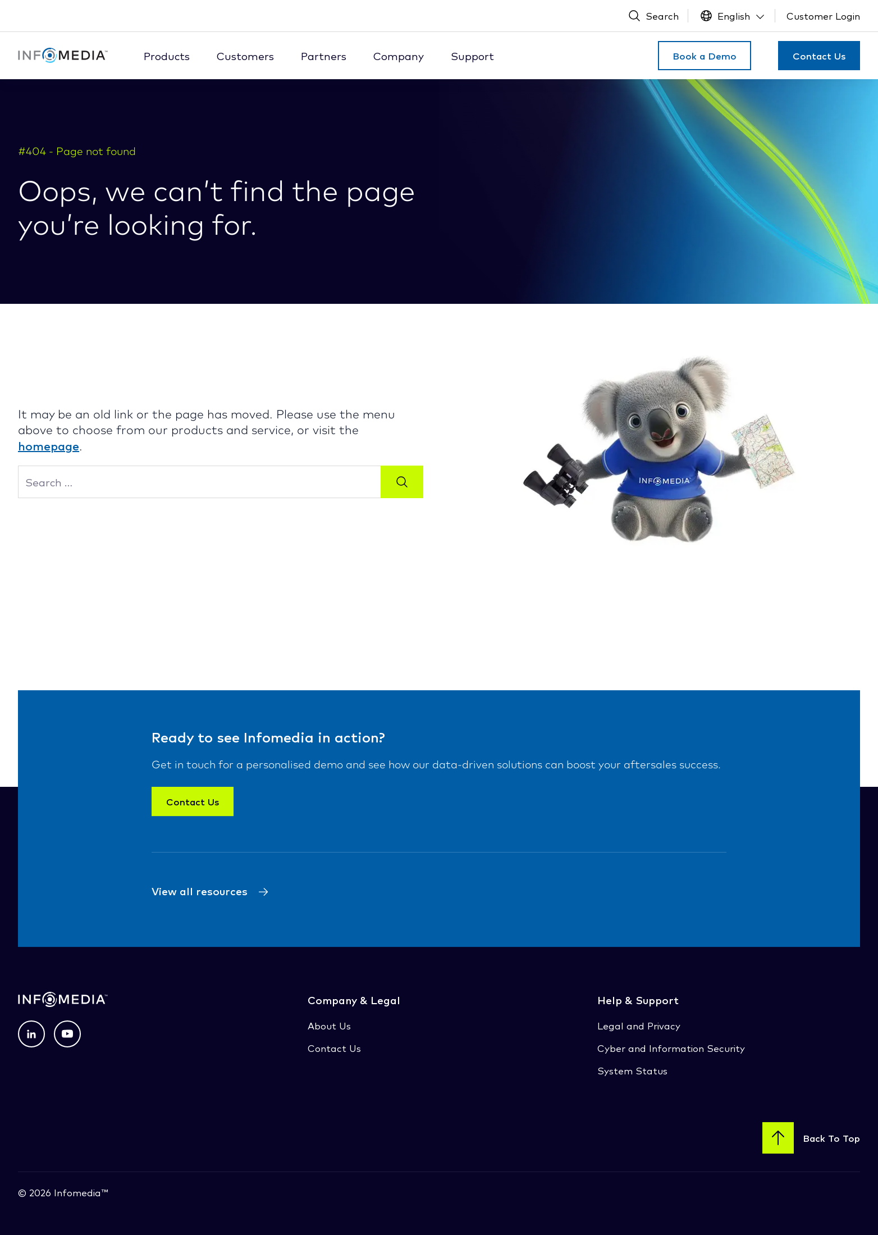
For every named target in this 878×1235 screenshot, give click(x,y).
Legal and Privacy (638, 1025)
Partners (323, 55)
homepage (48, 445)
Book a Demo (705, 55)
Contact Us (819, 55)
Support (472, 55)
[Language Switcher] (732, 15)
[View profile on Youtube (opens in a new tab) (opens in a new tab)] (67, 1033)
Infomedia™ (79, 1192)
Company (398, 55)
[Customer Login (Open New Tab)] (823, 15)
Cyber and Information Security (671, 1047)
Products (167, 55)
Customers (245, 55)
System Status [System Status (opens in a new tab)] (632, 1070)
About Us (329, 1025)
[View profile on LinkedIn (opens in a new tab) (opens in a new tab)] (31, 1033)
